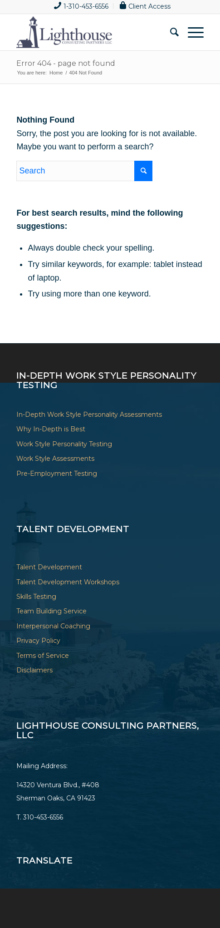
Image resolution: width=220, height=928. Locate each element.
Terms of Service (42, 656)
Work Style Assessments (55, 458)
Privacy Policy (38, 641)
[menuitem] (81, 6)
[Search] (170, 32)
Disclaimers (34, 670)
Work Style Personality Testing (64, 444)
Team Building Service (51, 611)
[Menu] (191, 32)
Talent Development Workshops (67, 582)
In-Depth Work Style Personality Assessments (89, 414)
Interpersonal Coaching (53, 626)
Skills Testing (36, 596)
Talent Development (49, 567)
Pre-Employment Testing (56, 473)
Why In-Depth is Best (50, 429)
